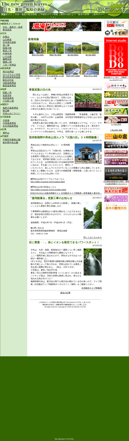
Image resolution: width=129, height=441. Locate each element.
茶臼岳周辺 (8, 71)
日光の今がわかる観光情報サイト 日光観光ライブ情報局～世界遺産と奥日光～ (66, 193)
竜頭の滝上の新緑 (90, 75)
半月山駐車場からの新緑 (55, 76)
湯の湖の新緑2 (72, 54)
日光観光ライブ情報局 (91, 288)
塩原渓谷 (7, 95)
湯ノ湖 (6, 45)
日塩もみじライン (11, 113)
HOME (5, 20)
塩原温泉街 (8, 98)
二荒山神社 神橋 (116, 130)
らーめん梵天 (116, 123)
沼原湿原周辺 (9, 83)
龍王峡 (6, 110)
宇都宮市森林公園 (11, 139)
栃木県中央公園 (10, 142)
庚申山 (6, 133)
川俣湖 (6, 120)
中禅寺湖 (7, 53)
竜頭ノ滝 (7, 50)
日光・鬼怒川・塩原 (13, 27)
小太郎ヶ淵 (8, 101)
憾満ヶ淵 (7, 62)
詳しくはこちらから (92, 237)
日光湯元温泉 (9, 42)
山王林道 (7, 39)
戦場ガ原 (7, 48)
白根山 (6, 36)
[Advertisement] (14, 168)
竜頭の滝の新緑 (37, 54)
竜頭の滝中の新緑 (72, 75)
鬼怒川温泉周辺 (10, 108)
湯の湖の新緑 (90, 54)
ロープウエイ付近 (11, 74)
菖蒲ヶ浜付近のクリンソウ (37, 76)
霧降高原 (7, 59)
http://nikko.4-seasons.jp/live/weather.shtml (48, 189)
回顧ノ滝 (7, 92)
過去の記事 (65, 293)
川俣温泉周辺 (9, 123)
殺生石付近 (8, 80)
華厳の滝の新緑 (55, 54)
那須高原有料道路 (11, 77)
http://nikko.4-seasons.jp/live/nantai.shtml (48, 182)
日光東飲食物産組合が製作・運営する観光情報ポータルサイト (116, 182)
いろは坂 (7, 56)
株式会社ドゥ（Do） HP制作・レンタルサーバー (116, 78)
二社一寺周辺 (9, 65)
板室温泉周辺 (9, 85)
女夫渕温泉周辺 (10, 126)
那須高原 (7, 30)
